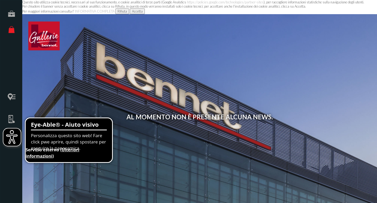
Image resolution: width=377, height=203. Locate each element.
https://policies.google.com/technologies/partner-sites (225, 2)
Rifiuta (122, 11)
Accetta (137, 11)
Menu (357, 10)
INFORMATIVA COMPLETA (95, 11)
